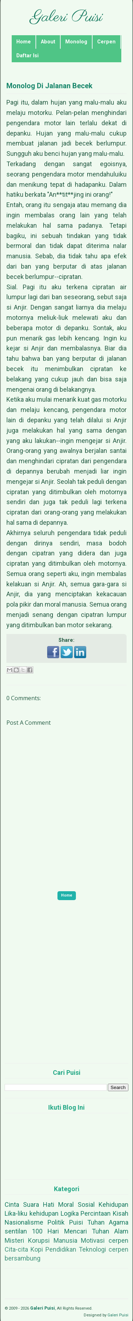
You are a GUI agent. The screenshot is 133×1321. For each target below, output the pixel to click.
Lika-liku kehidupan (32, 1213)
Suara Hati (38, 1204)
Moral (66, 1204)
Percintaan (96, 1213)
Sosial (86, 1204)
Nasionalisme (24, 1222)
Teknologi (92, 1249)
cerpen (118, 1240)
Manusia (65, 1240)
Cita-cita (16, 1249)
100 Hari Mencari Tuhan (70, 1231)
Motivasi (93, 1240)
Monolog (76, 42)
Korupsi (39, 1240)
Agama (118, 1222)
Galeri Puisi (66, 17)
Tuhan (96, 1222)
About (48, 42)
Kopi (37, 1249)
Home (23, 42)
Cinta (12, 1204)
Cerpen (106, 42)
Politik (56, 1222)
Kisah (120, 1213)
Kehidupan (113, 1204)
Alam (121, 1231)
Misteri (14, 1240)
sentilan (16, 1231)
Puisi (76, 1222)
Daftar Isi (27, 56)
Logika (70, 1213)
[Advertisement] (66, 991)
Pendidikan (60, 1249)
